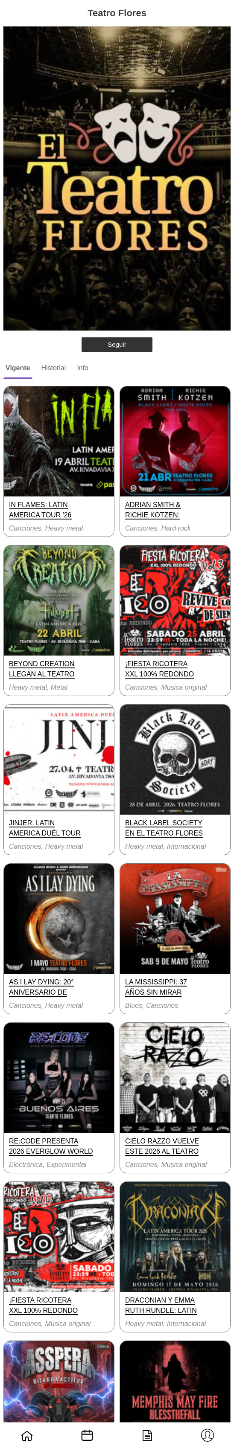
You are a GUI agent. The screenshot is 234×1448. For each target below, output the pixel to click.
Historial (53, 367)
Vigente (18, 367)
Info (82, 367)
